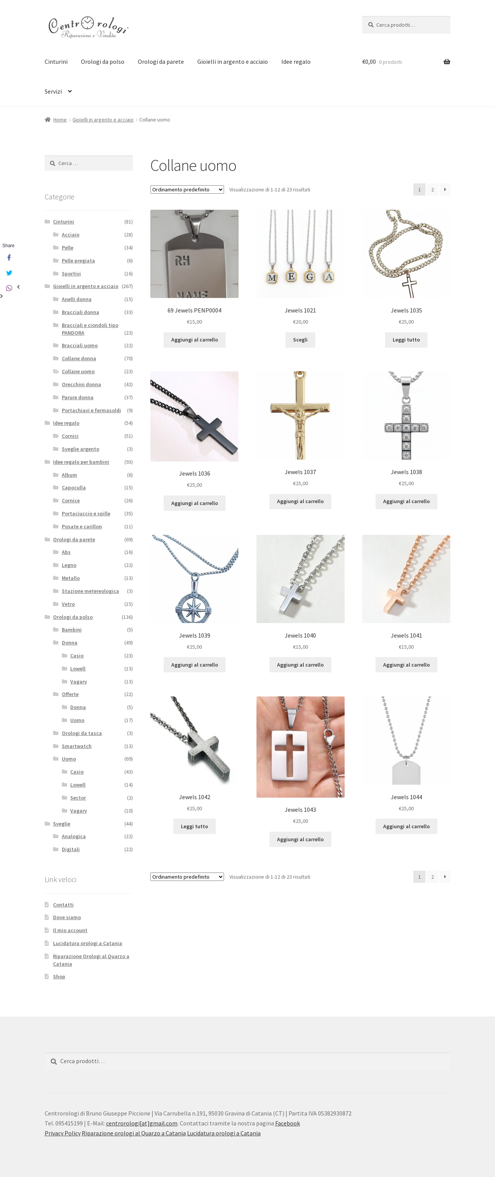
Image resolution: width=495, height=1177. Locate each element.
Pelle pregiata (78, 260)
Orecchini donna (81, 384)
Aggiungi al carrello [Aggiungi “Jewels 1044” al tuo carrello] (406, 826)
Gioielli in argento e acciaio (232, 61)
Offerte (70, 694)
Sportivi (71, 273)
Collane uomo (78, 371)
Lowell (77, 668)
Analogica (74, 836)
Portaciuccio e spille (86, 513)
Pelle (67, 247)
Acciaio (70, 234)
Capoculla (74, 487)
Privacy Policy (63, 1133)
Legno (69, 565)
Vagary (78, 681)
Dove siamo (67, 917)
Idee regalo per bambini (81, 461)
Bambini (72, 629)
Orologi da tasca (82, 733)
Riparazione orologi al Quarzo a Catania (134, 1133)
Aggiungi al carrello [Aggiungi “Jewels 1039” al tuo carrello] (194, 664)
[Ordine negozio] (187, 189)
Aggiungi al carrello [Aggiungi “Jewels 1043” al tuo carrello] (300, 839)
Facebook (287, 1123)
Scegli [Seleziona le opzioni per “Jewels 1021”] (300, 339)
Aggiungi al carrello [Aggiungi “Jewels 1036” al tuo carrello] (194, 503)
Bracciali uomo (80, 345)
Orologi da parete (161, 61)
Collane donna (79, 358)
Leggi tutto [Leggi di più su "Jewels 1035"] (406, 339)
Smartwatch (77, 746)
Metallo (71, 578)
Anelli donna (77, 299)
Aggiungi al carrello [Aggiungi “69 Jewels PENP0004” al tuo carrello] (194, 339)
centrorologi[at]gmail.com (141, 1123)
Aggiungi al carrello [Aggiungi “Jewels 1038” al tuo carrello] (406, 501)
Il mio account (70, 930)
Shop (59, 976)
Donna (69, 642)
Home (60, 119)
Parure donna (78, 397)
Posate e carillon (82, 526)
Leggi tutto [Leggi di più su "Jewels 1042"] (194, 826)
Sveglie (61, 823)
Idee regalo (296, 61)
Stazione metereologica (90, 591)
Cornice (71, 500)
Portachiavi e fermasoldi (91, 410)
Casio (77, 655)
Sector (78, 797)
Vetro (68, 604)
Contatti (63, 904)
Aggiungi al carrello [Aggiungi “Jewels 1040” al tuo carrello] (300, 664)
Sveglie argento (80, 448)
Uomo (77, 720)
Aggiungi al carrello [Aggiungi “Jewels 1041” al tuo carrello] (406, 664)
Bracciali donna (80, 312)
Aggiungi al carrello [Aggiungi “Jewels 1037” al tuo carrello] (300, 501)
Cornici (70, 435)
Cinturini (56, 61)
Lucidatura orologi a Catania (87, 943)
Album (69, 474)
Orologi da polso (102, 61)
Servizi (53, 91)
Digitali (71, 849)
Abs (66, 552)
